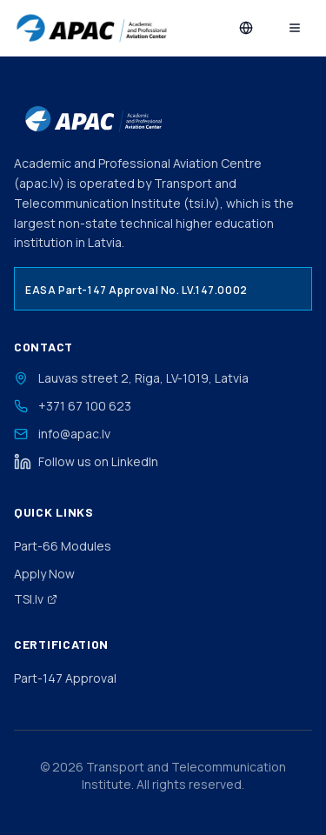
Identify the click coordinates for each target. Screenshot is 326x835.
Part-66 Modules (62, 546)
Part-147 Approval (65, 678)
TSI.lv (35, 599)
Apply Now (44, 573)
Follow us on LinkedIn (86, 462)
